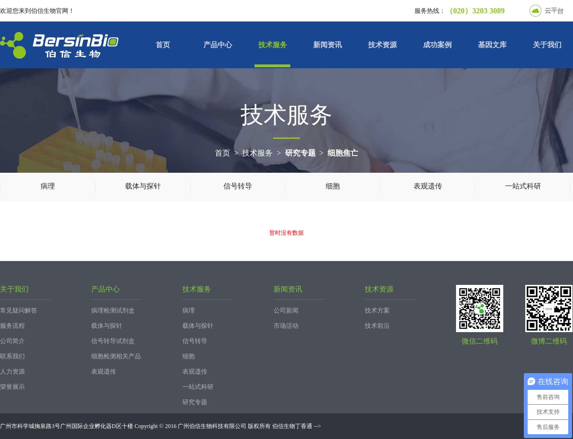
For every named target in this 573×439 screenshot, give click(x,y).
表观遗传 (428, 186)
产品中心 (217, 45)
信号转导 (237, 186)
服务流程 (12, 325)
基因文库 (492, 45)
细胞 (333, 186)
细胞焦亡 (343, 153)
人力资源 (12, 371)
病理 (48, 186)
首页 (163, 45)
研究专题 (300, 153)
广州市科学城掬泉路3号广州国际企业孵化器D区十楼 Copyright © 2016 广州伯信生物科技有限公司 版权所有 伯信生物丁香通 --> (160, 426)
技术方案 (377, 310)
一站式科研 (523, 186)
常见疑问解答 (18, 310)
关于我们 (547, 45)
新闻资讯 (327, 45)
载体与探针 (143, 186)
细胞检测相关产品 (116, 356)
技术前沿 (377, 325)
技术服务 (272, 45)
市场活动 (286, 325)
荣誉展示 (12, 386)
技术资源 (382, 45)
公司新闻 (286, 310)
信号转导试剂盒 (113, 341)
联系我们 (12, 356)
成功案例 (437, 45)
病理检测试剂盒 (113, 310)
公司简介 (12, 341)
